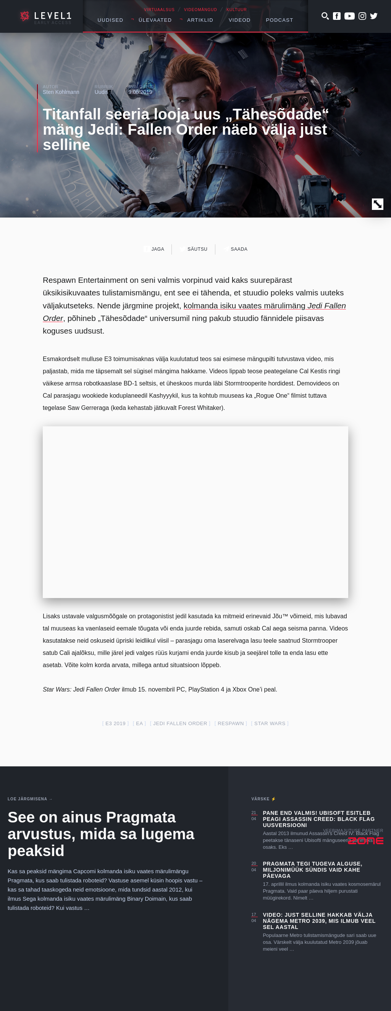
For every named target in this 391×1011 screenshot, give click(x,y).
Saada (235, 249)
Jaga (154, 249)
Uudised (111, 20)
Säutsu (193, 249)
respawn (231, 723)
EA (139, 723)
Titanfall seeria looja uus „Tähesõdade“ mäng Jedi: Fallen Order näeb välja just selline (186, 129)
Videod (240, 20)
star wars (270, 723)
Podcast (280, 20)
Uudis (101, 92)
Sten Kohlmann (61, 92)
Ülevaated (155, 20)
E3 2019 (115, 723)
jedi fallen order (180, 723)
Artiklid (200, 20)
